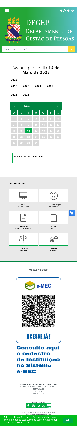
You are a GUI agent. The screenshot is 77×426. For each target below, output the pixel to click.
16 (28, 130)
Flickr (48, 405)
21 (14, 136)
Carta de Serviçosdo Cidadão (53, 198)
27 (58, 136)
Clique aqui (51, 420)
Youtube (43, 405)
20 (58, 130)
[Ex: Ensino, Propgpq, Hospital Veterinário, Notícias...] (35, 49)
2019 (14, 86)
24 (36, 136)
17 (36, 130)
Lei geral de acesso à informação (23, 220)
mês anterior (14, 106)
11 (43, 124)
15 (21, 130)
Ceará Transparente (23, 198)
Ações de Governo (53, 242)
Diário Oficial (53, 220)
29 (21, 142)
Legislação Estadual (23, 242)
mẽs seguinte (58, 106)
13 (58, 124)
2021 (38, 86)
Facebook (28, 405)
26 (51, 136)
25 (43, 136)
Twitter (38, 405)
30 (28, 142)
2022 (50, 86)
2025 (14, 94)
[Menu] (7, 10)
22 (21, 136)
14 (14, 130)
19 (51, 130)
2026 (26, 94)
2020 (26, 86)
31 (36, 142)
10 (36, 124)
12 (51, 124)
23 (28, 136)
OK (68, 420)
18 (43, 130)
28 (14, 142)
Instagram (33, 405)
